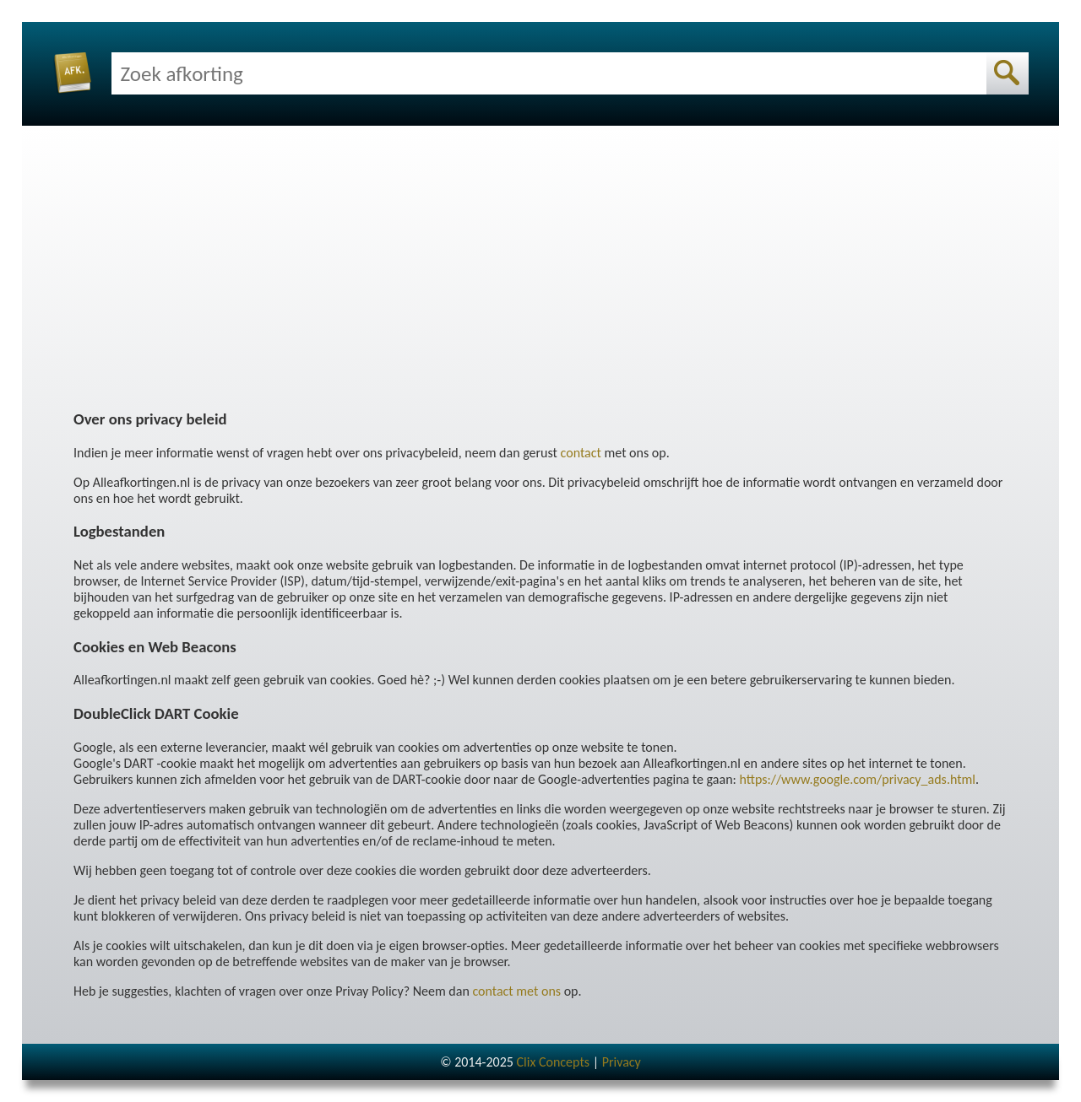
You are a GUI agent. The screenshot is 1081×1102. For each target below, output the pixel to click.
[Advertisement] (540, 275)
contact (581, 453)
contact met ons (516, 991)
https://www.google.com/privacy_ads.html (857, 779)
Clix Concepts (553, 1062)
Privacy (621, 1062)
